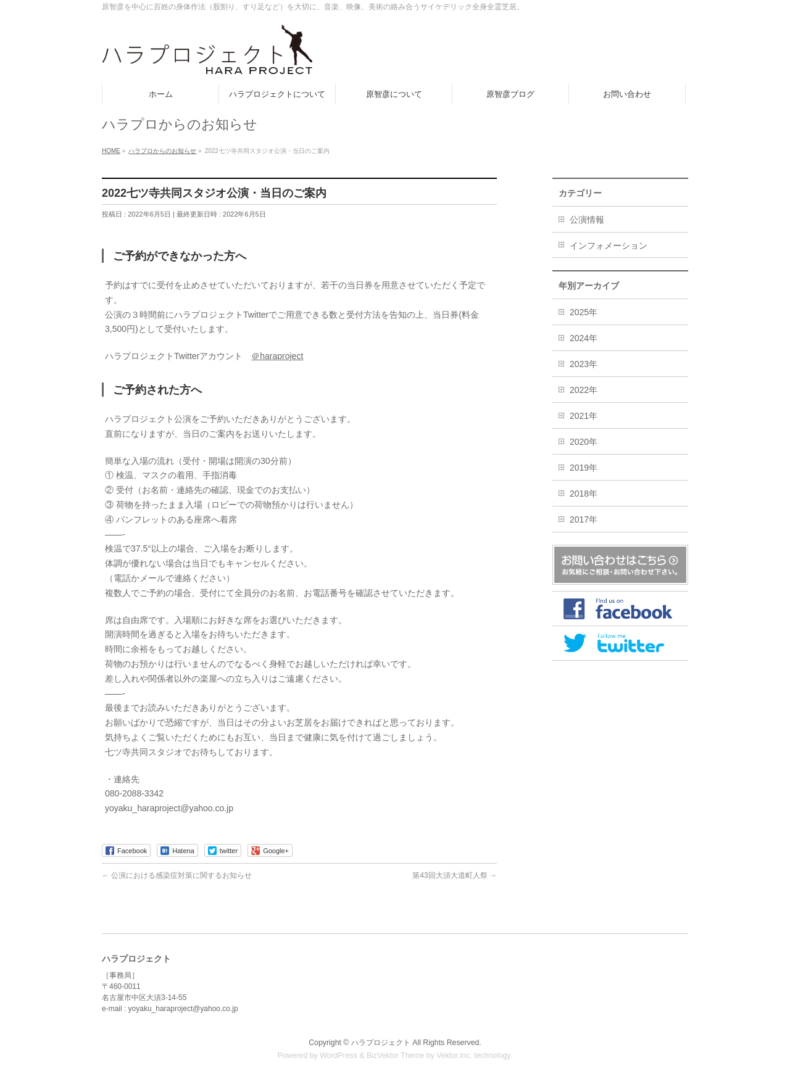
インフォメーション (608, 245)
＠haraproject (277, 356)
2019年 (583, 468)
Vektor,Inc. (454, 1055)
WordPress (338, 1055)
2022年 (583, 390)
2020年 (583, 442)
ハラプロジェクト (380, 1042)
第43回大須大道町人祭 (454, 875)
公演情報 (587, 220)
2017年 (583, 519)
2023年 (583, 364)
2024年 (583, 338)
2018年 (583, 493)
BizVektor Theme (396, 1055)
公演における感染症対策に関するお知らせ (177, 875)
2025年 (583, 312)
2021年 (583, 416)
